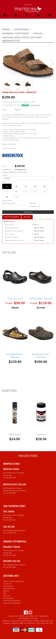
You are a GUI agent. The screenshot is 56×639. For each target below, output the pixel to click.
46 (16, 197)
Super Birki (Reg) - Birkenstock (41, 298)
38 (35, 186)
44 (44, 191)
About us (6, 596)
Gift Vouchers (8, 598)
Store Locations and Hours (13, 581)
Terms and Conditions (11, 601)
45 (7, 197)
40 (7, 191)
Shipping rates (9, 588)
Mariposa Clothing (30, 618)
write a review (29, 102)
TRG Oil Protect (14, 434)
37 (26, 186)
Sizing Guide (7, 200)
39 (44, 186)
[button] (4, 15)
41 (16, 191)
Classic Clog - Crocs (15, 298)
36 (16, 186)
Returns (6, 591)
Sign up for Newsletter (12, 603)
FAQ (4, 593)
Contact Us (7, 584)
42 (26, 191)
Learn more (35, 105)
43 (35, 191)
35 (7, 186)
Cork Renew (41, 434)
